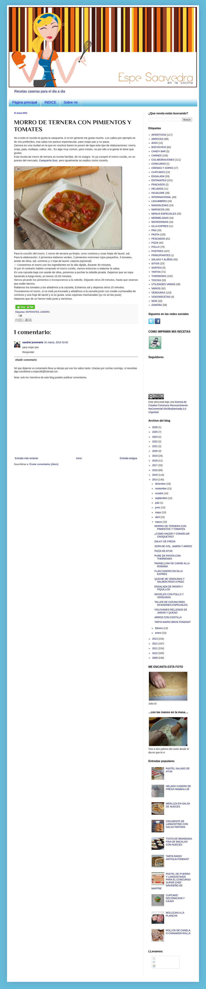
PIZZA (155, 242)
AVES (155, 143)
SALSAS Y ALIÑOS (162, 259)
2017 (155, 465)
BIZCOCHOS (159, 147)
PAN (154, 230)
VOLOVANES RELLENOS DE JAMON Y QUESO (170, 611)
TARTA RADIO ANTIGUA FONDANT (177, 858)
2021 (155, 446)
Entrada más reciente (26, 458)
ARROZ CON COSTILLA (168, 617)
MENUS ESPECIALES (164, 213)
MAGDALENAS (160, 205)
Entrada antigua (128, 458)
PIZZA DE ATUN (163, 551)
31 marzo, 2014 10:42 (56, 342)
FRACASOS (158, 184)
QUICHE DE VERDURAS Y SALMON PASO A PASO (169, 580)
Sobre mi (71, 102)
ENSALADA (158, 176)
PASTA (155, 234)
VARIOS (156, 288)
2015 (155, 474)
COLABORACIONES (163, 159)
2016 (155, 470)
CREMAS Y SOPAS (162, 168)
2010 (155, 653)
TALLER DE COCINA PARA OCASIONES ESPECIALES (170, 603)
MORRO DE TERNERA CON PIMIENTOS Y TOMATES (170, 527)
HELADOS (157, 188)
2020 (155, 451)
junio (158, 507)
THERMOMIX (159, 276)
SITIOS (156, 263)
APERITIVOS (159, 134)
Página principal (24, 102)
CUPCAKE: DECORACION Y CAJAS (175, 898)
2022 (155, 441)
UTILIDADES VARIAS (163, 284)
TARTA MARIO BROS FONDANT (172, 622)
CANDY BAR (159, 151)
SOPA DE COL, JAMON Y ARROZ (173, 546)
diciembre (160, 483)
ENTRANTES (32, 312)
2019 (155, 455)
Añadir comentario (26, 359)
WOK (154, 301)
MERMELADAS (160, 217)
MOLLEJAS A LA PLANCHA (175, 914)
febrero (159, 628)
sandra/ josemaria (32, 342)
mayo (158, 512)
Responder (28, 352)
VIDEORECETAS (161, 296)
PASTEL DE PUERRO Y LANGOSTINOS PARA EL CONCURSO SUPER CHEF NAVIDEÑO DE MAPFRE (171, 881)
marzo (159, 521)
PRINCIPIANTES (161, 255)
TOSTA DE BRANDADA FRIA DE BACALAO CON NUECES (179, 841)
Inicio (79, 458)
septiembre (161, 498)
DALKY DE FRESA (164, 541)
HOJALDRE (158, 193)
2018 (155, 460)
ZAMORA (45, 312)
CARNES (157, 155)
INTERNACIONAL (161, 197)
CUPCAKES (158, 172)
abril (157, 517)
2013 (155, 638)
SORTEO (157, 267)
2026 (155, 427)
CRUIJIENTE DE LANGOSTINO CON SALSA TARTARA (177, 824)
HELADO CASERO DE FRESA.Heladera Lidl (178, 788)
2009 (155, 657)
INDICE (50, 102)
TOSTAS (156, 280)
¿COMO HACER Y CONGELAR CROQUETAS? (171, 535)
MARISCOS (158, 209)
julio (157, 502)
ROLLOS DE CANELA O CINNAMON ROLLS (178, 932)
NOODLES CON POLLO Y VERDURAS (169, 596)
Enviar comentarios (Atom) (44, 464)
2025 (155, 432)
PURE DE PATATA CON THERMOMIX (167, 557)
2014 (155, 479)
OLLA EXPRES (160, 226)
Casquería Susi (48, 160)
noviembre (161, 488)
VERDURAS (158, 292)
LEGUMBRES (159, 201)
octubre (159, 493)
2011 (155, 648)
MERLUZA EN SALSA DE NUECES (178, 805)
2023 (155, 436)
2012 (155, 643)
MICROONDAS (160, 221)
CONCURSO (159, 163)
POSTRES (157, 251)
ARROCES (158, 139)
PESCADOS (158, 238)
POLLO (156, 246)
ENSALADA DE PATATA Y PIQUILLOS (168, 588)
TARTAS (156, 271)
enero (158, 632)
